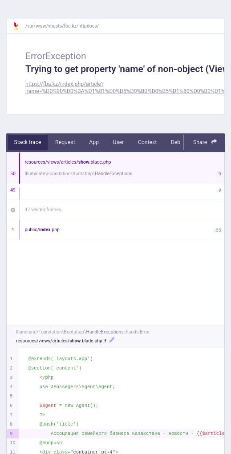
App (94, 142)
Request (65, 142)
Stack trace (27, 142)
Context (147, 142)
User (118, 142)
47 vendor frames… (45, 210)
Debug (178, 142)
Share (205, 142)
